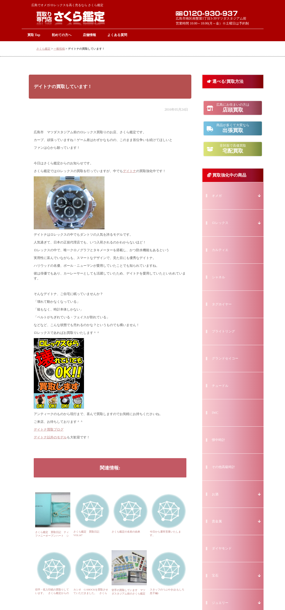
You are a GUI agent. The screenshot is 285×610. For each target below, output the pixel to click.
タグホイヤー (222, 304)
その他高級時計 (223, 467)
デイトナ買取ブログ (48, 429)
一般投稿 (59, 48)
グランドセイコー (225, 358)
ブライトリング (223, 331)
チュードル (220, 386)
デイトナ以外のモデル (50, 437)
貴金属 (217, 521)
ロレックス (220, 223)
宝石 (215, 575)
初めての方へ (61, 35)
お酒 (215, 494)
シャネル (218, 277)
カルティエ (220, 250)
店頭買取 (233, 108)
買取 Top (33, 35)
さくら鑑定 (43, 48)
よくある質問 (117, 35)
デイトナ (129, 171)
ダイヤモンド (222, 548)
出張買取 (233, 128)
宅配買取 (233, 149)
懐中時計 (218, 440)
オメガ (217, 196)
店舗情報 (89, 35)
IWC (215, 413)
